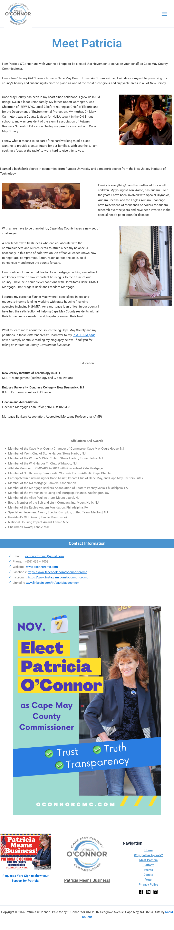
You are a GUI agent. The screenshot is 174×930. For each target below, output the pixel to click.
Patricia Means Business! (87, 880)
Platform (148, 865)
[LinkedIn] (148, 891)
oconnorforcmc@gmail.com (44, 562)
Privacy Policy (148, 885)
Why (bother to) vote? (148, 855)
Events (148, 870)
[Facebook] (141, 891)
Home (148, 850)
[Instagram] (155, 891)
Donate (148, 875)
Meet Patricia (148, 860)
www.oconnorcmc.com (42, 572)
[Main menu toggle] (164, 16)
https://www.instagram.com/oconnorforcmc (58, 583)
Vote (148, 880)
